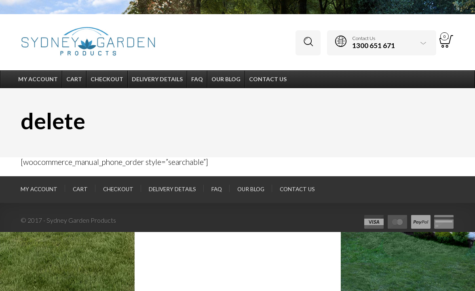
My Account (39, 189)
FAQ (216, 189)
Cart (80, 189)
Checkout (118, 189)
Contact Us (297, 189)
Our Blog (250, 189)
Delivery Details (172, 189)
